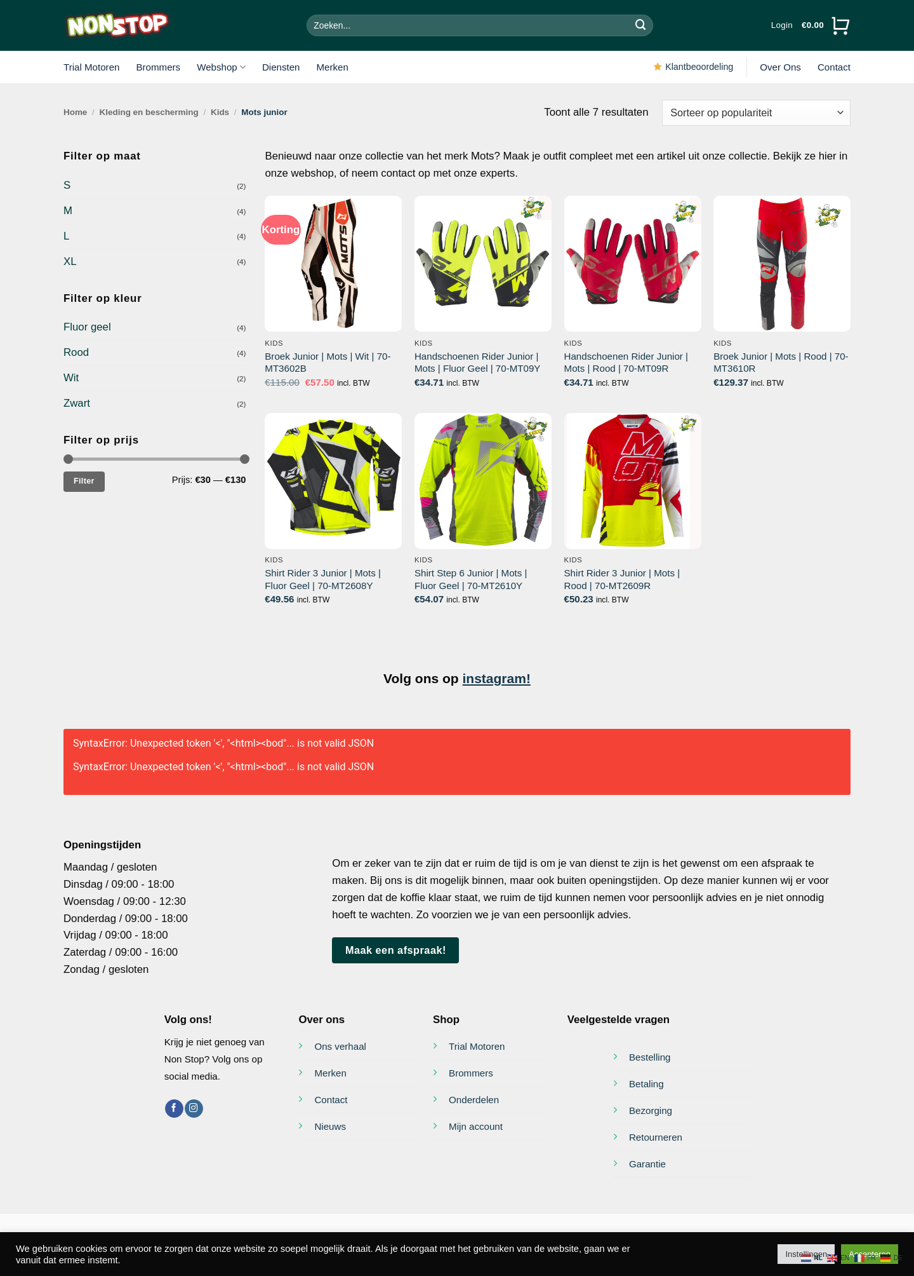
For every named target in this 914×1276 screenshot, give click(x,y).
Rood (76, 352)
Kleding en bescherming (149, 112)
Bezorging (650, 1110)
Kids (220, 112)
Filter (84, 481)
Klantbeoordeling (699, 67)
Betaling (646, 1083)
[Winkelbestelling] (756, 113)
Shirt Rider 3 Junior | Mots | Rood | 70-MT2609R (622, 579)
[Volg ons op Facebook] (174, 1108)
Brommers (158, 67)
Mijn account (476, 1126)
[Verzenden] (641, 25)
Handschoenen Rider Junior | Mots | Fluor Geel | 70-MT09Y (477, 362)
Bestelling (650, 1057)
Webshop (221, 67)
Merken (332, 67)
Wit (71, 378)
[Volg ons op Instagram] (194, 1108)
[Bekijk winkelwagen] (826, 25)
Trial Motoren (91, 67)
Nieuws (330, 1126)
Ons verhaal (340, 1046)
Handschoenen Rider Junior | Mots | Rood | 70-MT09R (626, 362)
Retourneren (655, 1137)
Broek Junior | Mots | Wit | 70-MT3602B (327, 362)
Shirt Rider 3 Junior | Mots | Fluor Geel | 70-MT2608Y (323, 579)
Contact (834, 67)
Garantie (647, 1163)
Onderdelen (474, 1099)
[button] (782, 25)
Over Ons (780, 67)
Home (75, 112)
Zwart (76, 403)
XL (70, 261)
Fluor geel (87, 327)
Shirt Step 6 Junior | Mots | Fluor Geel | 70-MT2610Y (470, 579)
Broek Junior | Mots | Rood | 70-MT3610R (780, 362)
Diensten (281, 67)
